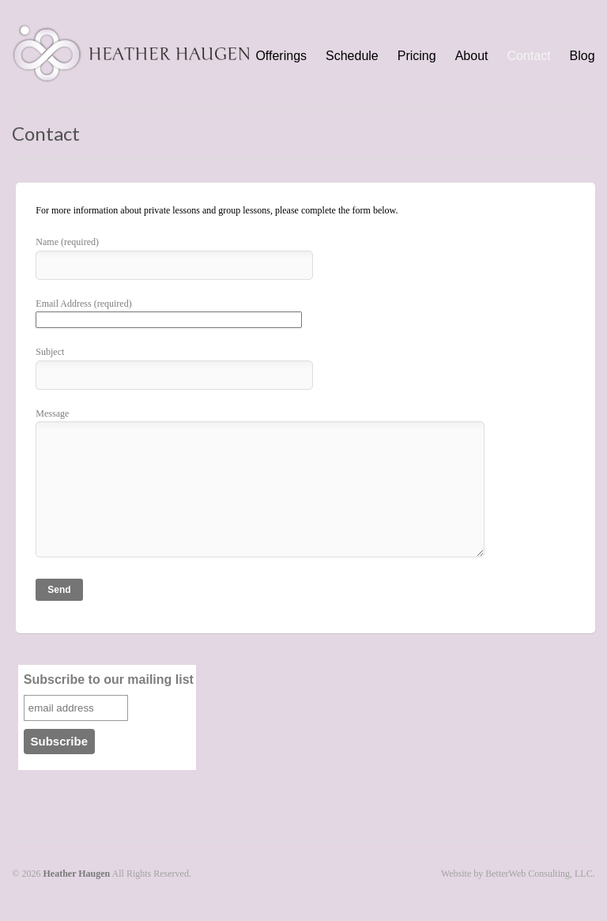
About (471, 55)
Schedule (352, 55)
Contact (528, 55)
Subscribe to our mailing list (109, 679)
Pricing (417, 55)
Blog (582, 55)
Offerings (281, 56)
